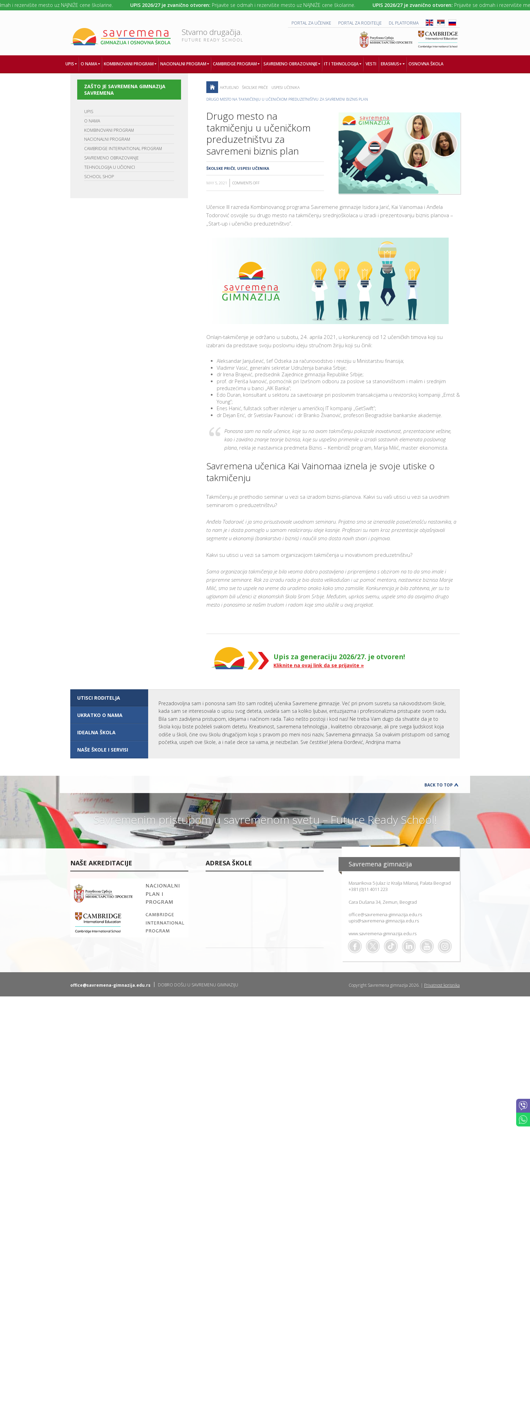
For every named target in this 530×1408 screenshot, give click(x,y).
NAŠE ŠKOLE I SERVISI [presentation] (102, 749)
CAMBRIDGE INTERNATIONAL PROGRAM (123, 148)
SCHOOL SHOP (99, 177)
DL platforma (404, 23)
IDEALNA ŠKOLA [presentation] (96, 732)
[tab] (109, 698)
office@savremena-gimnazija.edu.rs (385, 914)
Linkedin (409, 946)
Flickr (445, 946)
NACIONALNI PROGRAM (107, 139)
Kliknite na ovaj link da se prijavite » (318, 665)
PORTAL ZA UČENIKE (311, 23)
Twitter (373, 946)
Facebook (355, 946)
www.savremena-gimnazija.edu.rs (382, 933)
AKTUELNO (229, 87)
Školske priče (255, 87)
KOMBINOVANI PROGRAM (109, 130)
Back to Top (438, 785)
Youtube (427, 946)
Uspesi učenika (285, 87)
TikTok (391, 946)
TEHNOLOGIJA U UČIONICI (109, 167)
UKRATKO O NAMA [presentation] (100, 715)
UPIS (88, 111)
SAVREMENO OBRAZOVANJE (111, 158)
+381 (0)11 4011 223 (368, 889)
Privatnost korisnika (442, 985)
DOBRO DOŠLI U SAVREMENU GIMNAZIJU (198, 985)
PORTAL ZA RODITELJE (360, 23)
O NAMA (92, 121)
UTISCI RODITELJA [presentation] (98, 697)
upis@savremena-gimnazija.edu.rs (384, 921)
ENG (429, 22)
